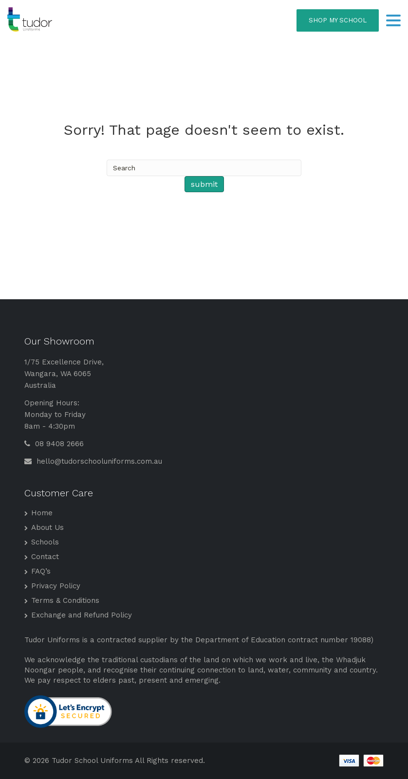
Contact (45, 556)
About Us (47, 527)
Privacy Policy (55, 585)
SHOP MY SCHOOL (338, 20)
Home (42, 512)
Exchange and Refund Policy (81, 615)
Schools (45, 542)
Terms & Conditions (65, 600)
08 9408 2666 (54, 443)
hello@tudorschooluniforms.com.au (93, 461)
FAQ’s (41, 571)
